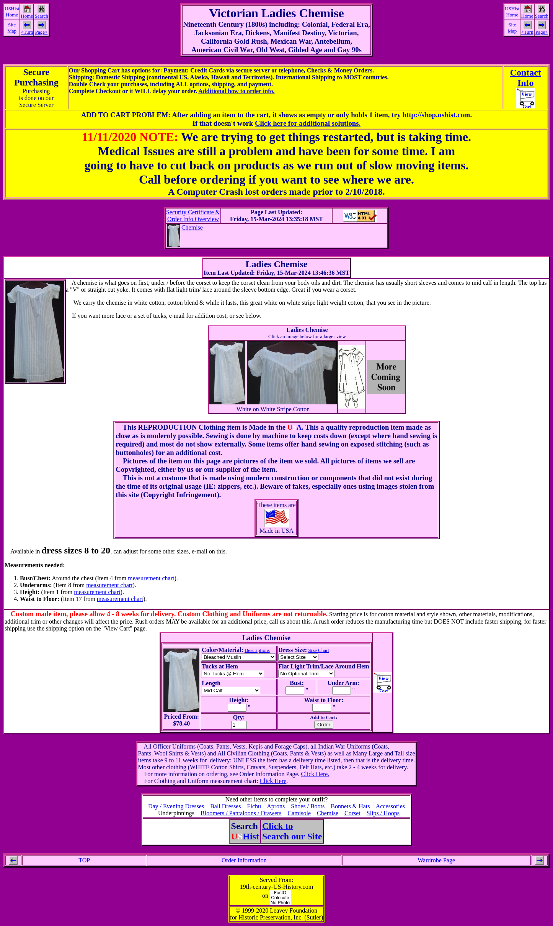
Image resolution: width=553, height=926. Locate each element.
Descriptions (257, 650)
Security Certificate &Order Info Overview (193, 215)
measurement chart (151, 578)
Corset (352, 813)
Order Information (244, 860)
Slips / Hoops (383, 813)
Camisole (299, 813)
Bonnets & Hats (350, 806)
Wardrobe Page (436, 860)
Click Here (273, 781)
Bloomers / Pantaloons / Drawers (241, 813)
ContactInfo (525, 77)
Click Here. (315, 774)
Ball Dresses (225, 806)
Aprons (276, 806)
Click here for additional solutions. (308, 123)
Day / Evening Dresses (176, 806)
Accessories (390, 806)
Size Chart (318, 650)
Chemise (192, 227)
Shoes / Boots (308, 806)
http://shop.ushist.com (436, 115)
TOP (84, 860)
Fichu (254, 806)
